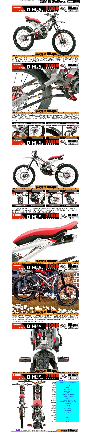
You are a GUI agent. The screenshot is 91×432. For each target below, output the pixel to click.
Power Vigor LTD (73, 61)
